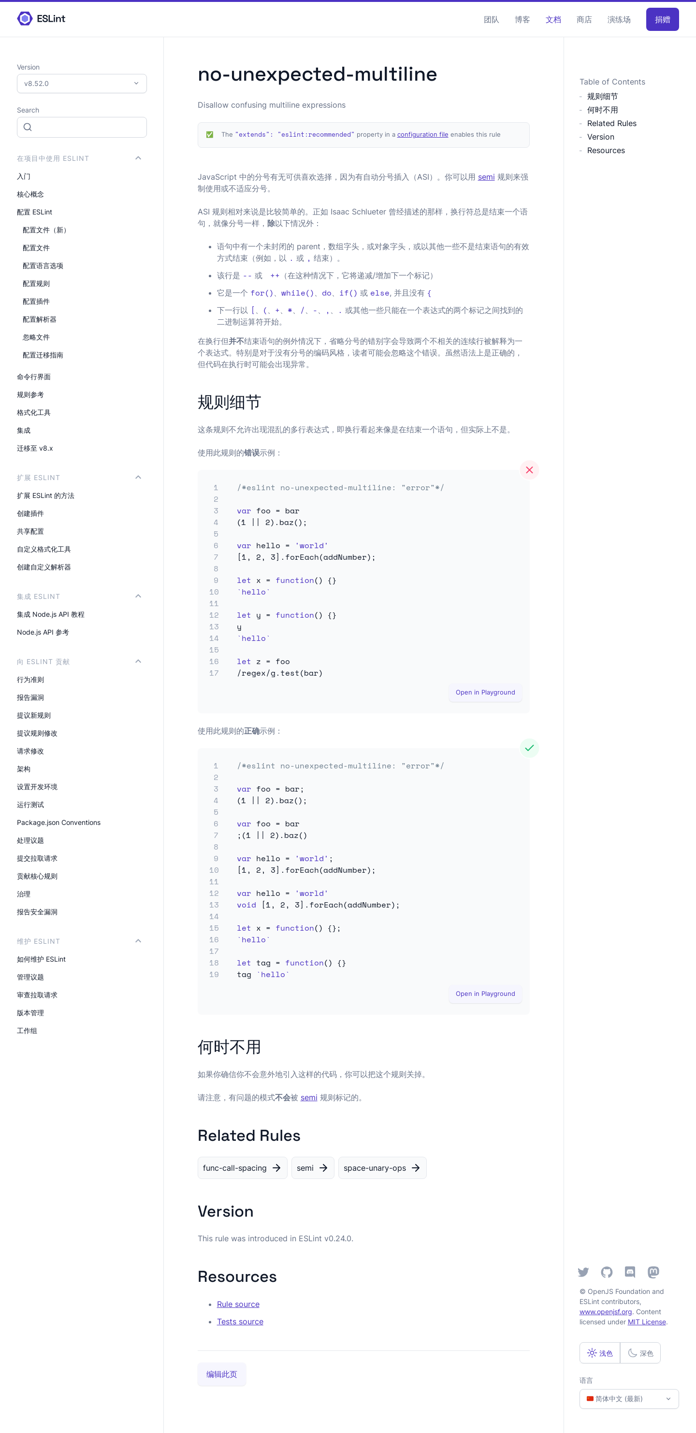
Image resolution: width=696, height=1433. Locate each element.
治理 (23, 894)
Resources (606, 150)
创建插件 (30, 513)
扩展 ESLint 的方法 (45, 495)
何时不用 (602, 109)
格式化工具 (34, 412)
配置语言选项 (43, 265)
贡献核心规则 (37, 876)
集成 (23, 430)
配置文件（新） (46, 230)
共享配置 (30, 531)
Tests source (240, 1321)
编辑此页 (221, 1374)
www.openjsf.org (606, 1311)
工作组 (27, 1030)
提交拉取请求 (37, 858)
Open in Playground (485, 692)
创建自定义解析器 (44, 567)
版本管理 (30, 1012)
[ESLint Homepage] (41, 19)
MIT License (647, 1322)
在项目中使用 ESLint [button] (79, 158)
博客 (522, 19)
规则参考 (30, 394)
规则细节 (602, 96)
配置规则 (36, 283)
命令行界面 (34, 376)
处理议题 (30, 840)
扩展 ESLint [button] (79, 477)
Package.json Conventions (59, 822)
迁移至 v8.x (35, 448)
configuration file (423, 134)
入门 (23, 176)
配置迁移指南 (43, 355)
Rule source (238, 1304)
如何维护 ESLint (41, 959)
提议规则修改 (37, 733)
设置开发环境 (37, 786)
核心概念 (30, 194)
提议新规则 (34, 715)
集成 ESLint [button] (79, 596)
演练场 (619, 19)
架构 (23, 769)
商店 (584, 19)
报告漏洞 (30, 697)
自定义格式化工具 (44, 549)
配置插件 (36, 301)
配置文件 (36, 247)
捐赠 (662, 19)
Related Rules (612, 123)
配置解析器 (40, 319)
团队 (491, 19)
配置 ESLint (34, 212)
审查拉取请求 (37, 995)
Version (600, 137)
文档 (553, 19)
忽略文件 (36, 337)
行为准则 (30, 679)
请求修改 (30, 751)
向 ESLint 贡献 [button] (79, 661)
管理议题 (30, 977)
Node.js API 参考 (43, 632)
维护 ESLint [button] (79, 941)
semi (486, 177)
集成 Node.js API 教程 (51, 614)
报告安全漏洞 (37, 912)
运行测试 (30, 804)
